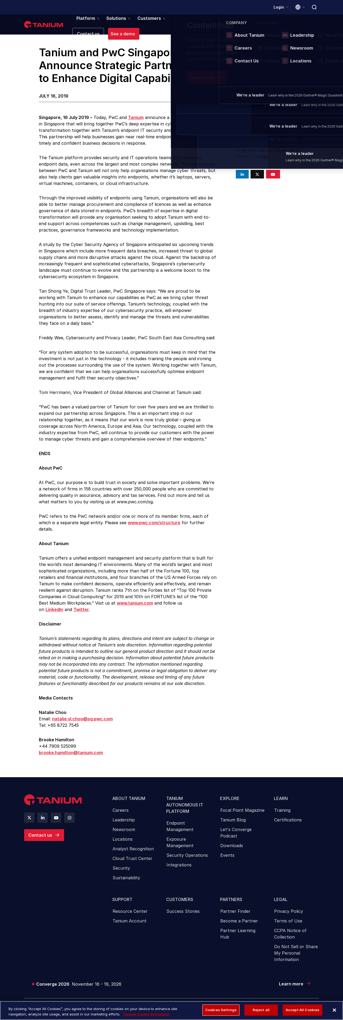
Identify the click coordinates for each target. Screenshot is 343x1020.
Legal (281, 903)
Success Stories (183, 916)
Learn (281, 800)
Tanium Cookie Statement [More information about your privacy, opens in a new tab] (146, 1014)
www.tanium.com (135, 604)
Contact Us (247, 157)
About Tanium (129, 800)
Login (278, 7)
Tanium (136, 118)
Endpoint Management (179, 829)
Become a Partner (239, 926)
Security (121, 871)
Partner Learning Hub (237, 939)
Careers (121, 813)
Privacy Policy (288, 916)
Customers (179, 903)
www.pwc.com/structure (154, 524)
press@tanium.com (252, 122)
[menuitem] (134, 841)
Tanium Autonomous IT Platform (184, 807)
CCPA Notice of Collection (290, 939)
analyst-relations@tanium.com (262, 140)
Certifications (288, 823)
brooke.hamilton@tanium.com (71, 754)
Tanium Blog (233, 823)
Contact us (40, 836)
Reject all (261, 1010)
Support (123, 903)
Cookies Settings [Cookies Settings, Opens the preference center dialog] (221, 1010)
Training (282, 813)
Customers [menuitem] (141, 25)
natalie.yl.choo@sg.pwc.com (82, 720)
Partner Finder (235, 916)
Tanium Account (130, 926)
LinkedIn (54, 610)
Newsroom (124, 832)
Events (227, 858)
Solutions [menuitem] (110, 25)
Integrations (179, 868)
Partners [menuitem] (171, 25)
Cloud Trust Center (132, 861)
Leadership (124, 823)
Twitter (81, 610)
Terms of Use (288, 926)
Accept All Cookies (302, 1010)
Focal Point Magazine (242, 813)
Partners (231, 903)
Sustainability (126, 881)
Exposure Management (179, 845)
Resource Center (130, 916)
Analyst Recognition (133, 852)
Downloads (231, 848)
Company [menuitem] (231, 25)
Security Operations (187, 858)
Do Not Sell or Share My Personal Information (296, 958)
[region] (171, 1010)
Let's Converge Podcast (236, 836)
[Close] (334, 1010)
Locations (123, 842)
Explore (230, 800)
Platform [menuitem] (82, 25)
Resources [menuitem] (200, 25)
